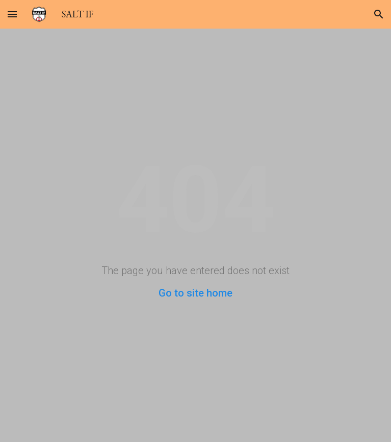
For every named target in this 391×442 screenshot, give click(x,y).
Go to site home (195, 293)
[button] (12, 14)
